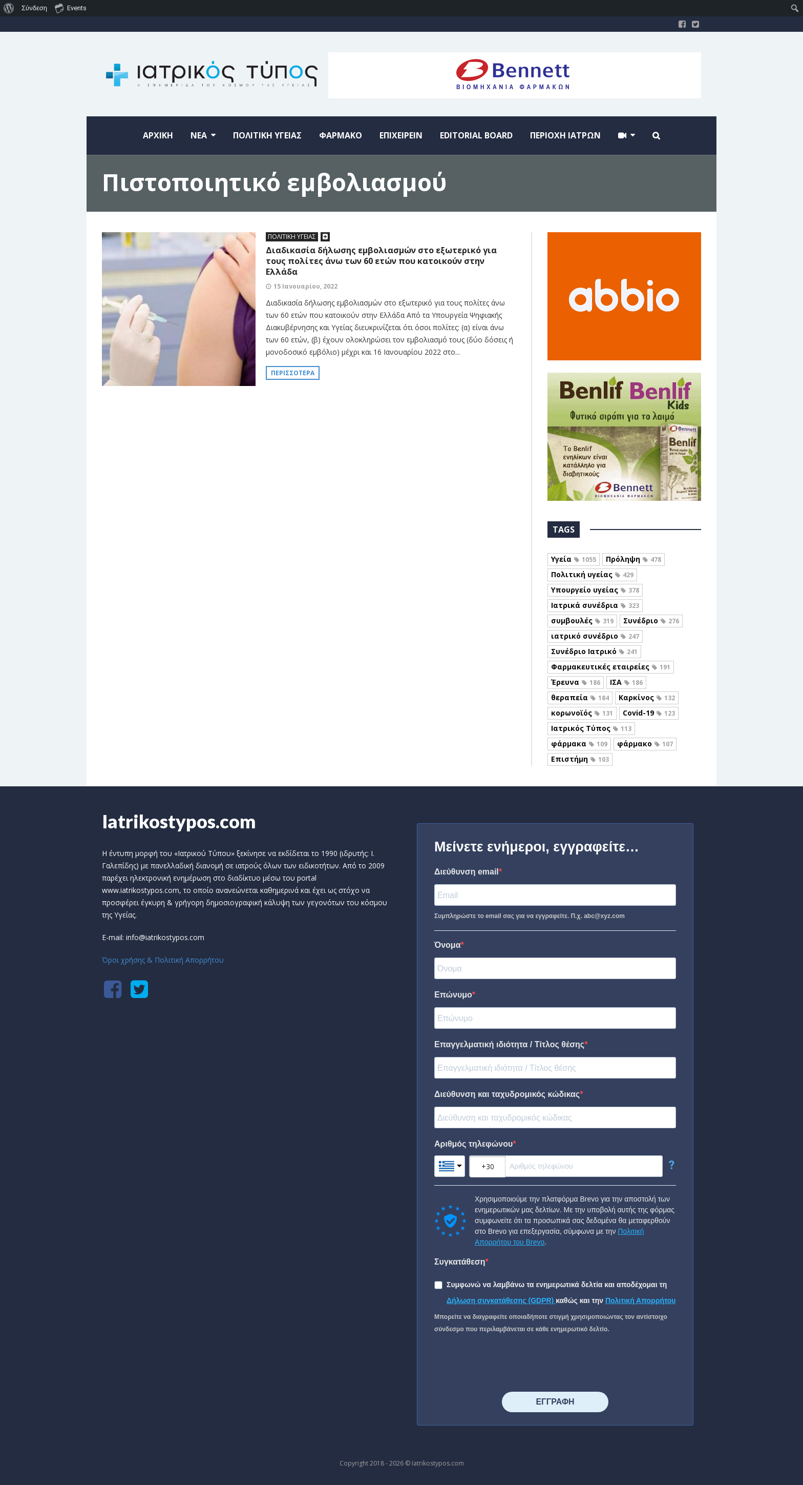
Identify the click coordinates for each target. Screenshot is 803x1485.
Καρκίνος (647, 697)
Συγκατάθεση (459, 1261)
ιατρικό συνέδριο (595, 636)
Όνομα (447, 945)
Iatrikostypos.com (179, 821)
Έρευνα (575, 682)
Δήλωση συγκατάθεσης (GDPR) (501, 1300)
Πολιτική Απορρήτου (640, 1300)
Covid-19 (649, 713)
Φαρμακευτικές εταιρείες (610, 667)
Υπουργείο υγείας (595, 590)
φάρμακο (645, 743)
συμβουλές (582, 620)
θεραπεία (580, 697)
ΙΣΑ (626, 682)
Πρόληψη (633, 559)
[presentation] (512, 1364)
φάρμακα (579, 743)
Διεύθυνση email (466, 871)
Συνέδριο (651, 620)
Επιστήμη (580, 759)
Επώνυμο (453, 994)
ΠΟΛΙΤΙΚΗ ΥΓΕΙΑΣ (292, 236)
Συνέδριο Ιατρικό (594, 651)
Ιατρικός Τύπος (591, 728)
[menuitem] (9, 8)
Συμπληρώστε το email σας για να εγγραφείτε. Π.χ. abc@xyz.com (529, 916)
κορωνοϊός (582, 713)
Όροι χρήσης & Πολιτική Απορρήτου (163, 960)
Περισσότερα (292, 373)
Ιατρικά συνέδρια (595, 605)
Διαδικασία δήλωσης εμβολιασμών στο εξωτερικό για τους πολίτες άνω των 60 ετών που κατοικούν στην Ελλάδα (381, 261)
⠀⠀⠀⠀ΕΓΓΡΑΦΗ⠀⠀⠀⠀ (555, 1401)
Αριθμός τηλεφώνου (473, 1144)
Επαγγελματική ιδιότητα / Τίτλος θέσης (509, 1044)
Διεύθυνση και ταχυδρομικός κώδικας (507, 1094)
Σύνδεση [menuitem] (34, 8)
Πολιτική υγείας (592, 574)
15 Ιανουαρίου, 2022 (305, 286)
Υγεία (573, 559)
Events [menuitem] (71, 7)
